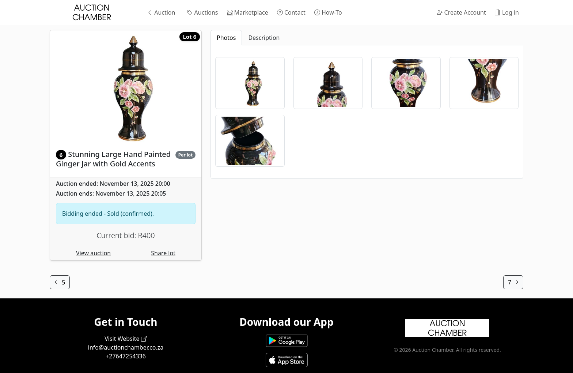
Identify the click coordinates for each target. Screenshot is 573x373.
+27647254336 (126, 356)
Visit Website (126, 339)
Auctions (202, 12)
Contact (291, 12)
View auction (93, 253)
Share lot (163, 253)
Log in (507, 12)
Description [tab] (264, 38)
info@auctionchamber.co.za (125, 347)
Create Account (461, 12)
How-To (328, 12)
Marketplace (247, 12)
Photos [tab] (226, 38)
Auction (161, 12)
